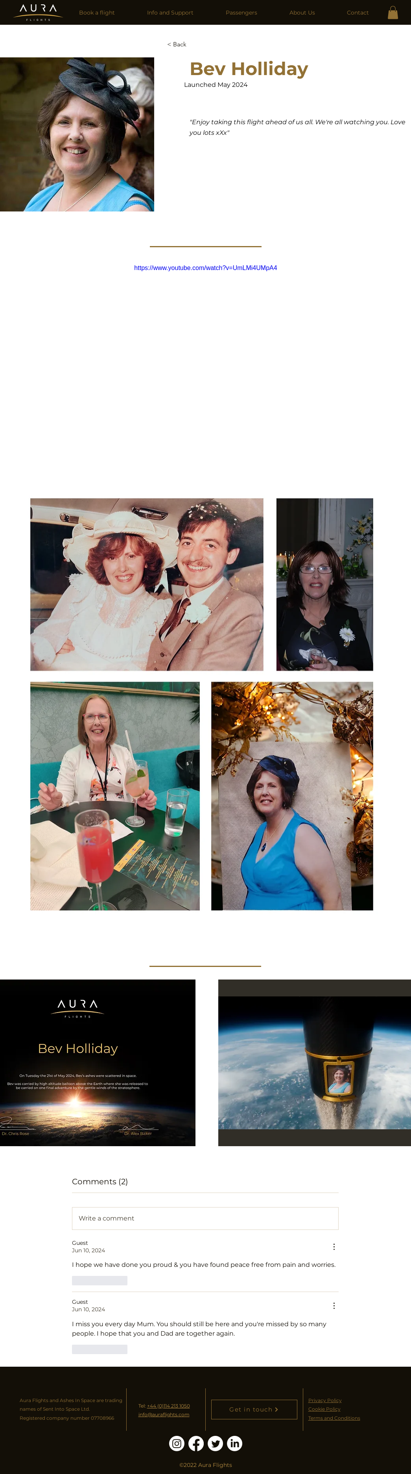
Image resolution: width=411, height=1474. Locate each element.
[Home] (38, 12)
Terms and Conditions (334, 1418)
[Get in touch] (254, 1409)
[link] (392, 12)
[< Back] (182, 44)
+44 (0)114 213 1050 (168, 1406)
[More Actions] (334, 1247)
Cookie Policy (324, 1409)
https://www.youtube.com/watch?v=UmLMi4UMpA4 (205, 268)
